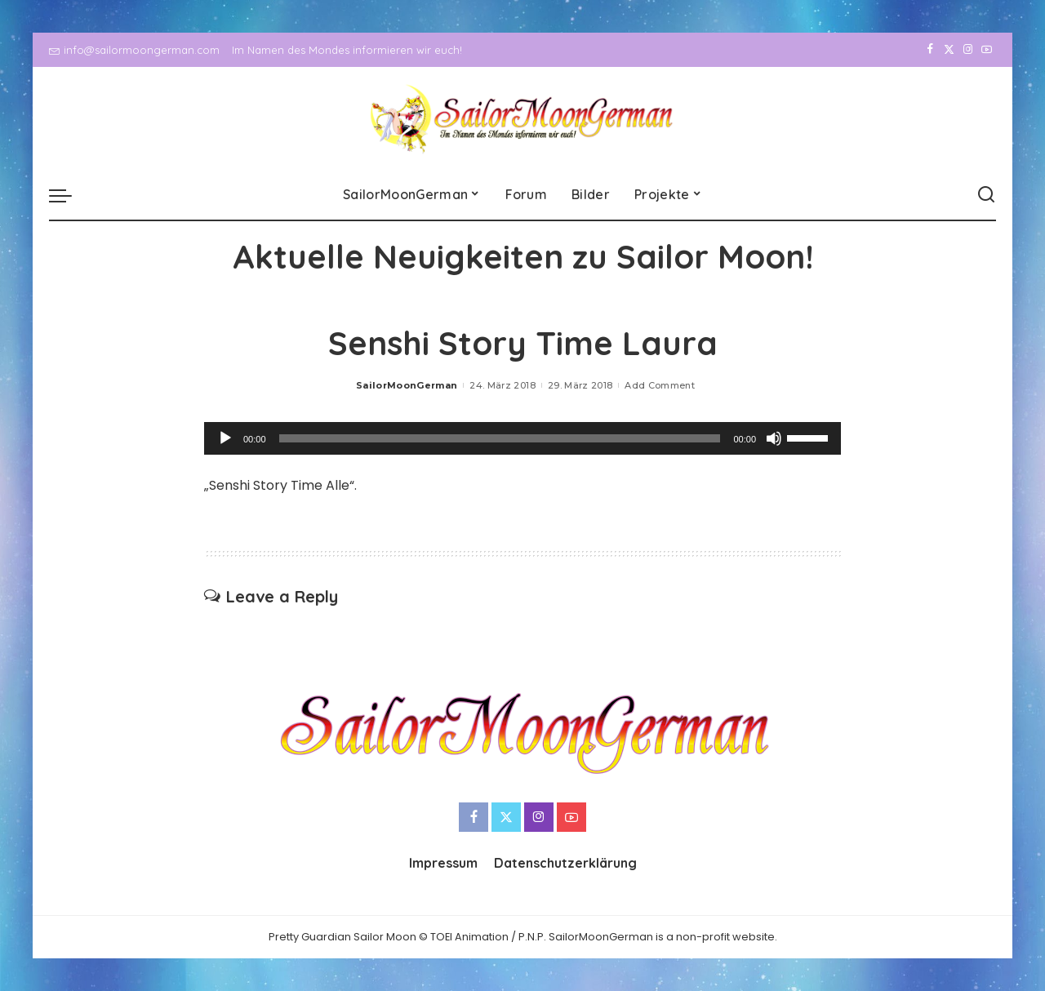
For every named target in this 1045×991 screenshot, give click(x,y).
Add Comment (660, 385)
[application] (522, 438)
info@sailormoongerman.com (134, 49)
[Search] (986, 195)
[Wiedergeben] (225, 438)
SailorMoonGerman (407, 385)
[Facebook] (930, 50)
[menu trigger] (68, 195)
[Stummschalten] (774, 438)
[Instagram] (967, 50)
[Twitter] (949, 50)
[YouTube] (986, 50)
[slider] (500, 438)
